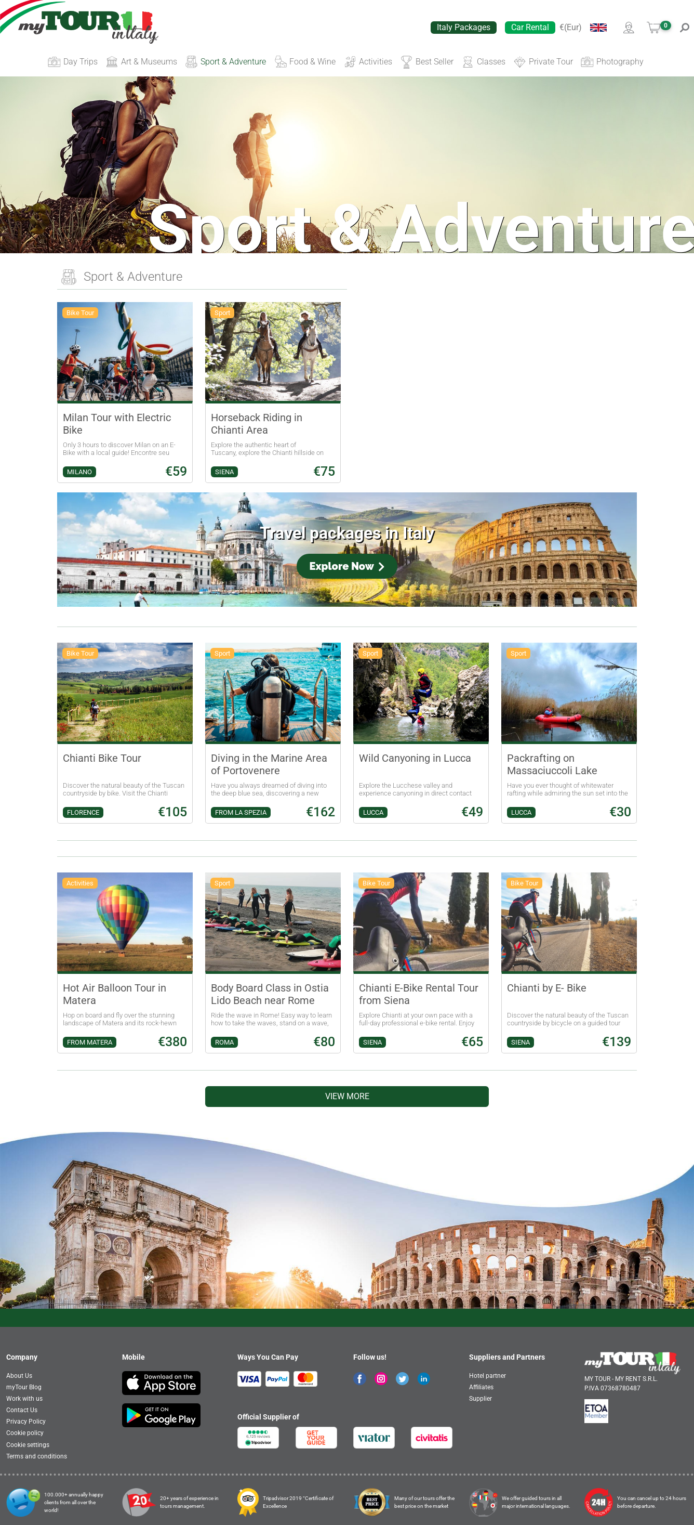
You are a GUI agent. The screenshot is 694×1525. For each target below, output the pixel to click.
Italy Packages (463, 27)
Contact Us (21, 1410)
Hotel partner (487, 1375)
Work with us (24, 1398)
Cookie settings (27, 1445)
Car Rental (530, 27)
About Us (19, 1375)
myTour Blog (24, 1387)
